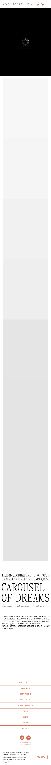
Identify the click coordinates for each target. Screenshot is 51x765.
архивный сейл (25, 682)
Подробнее (7, 762)
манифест (25, 688)
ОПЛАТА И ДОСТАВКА (25, 700)
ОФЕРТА (25, 717)
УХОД (25, 711)
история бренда (25, 694)
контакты (25, 728)
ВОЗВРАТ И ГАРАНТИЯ (25, 705)
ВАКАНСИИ (25, 723)
